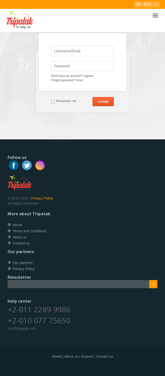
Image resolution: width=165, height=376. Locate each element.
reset (79, 80)
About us (20, 237)
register (88, 76)
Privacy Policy (42, 198)
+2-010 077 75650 (39, 320)
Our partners (23, 263)
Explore (87, 356)
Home (17, 225)
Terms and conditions (29, 231)
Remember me (66, 101)
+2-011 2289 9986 (39, 309)
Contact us (21, 243)
